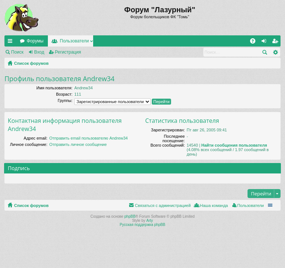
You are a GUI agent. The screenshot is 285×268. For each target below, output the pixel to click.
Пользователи (74, 41)
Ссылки (11, 42)
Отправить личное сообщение (78, 144)
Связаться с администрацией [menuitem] (162, 205)
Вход (39, 52)
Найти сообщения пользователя (234, 145)
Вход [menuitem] (265, 42)
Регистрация (68, 52)
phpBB (129, 216)
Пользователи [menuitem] (250, 205)
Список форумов (31, 63)
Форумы (35, 41)
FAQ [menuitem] (255, 42)
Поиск (17, 52)
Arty (149, 220)
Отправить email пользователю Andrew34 (88, 138)
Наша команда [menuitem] (214, 205)
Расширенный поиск (275, 52)
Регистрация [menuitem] (276, 42)
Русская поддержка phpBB (142, 225)
